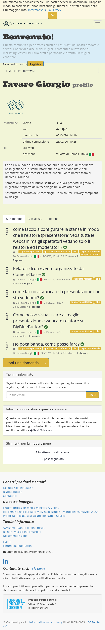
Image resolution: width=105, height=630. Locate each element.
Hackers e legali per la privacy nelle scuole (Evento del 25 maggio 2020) (50, 512)
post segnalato (53, 459)
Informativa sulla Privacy (44, 10)
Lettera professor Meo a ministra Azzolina (31, 508)
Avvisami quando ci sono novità (24, 528)
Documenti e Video (15, 536)
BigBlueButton (12, 492)
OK (53, 15)
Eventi (7, 542)
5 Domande (14, 219)
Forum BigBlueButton (17, 546)
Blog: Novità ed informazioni (22, 532)
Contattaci (10, 496)
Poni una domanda (22, 362)
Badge (53, 219)
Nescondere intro (15, 64)
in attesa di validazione (52, 452)
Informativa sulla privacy (45, 622)
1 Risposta (27, 283)
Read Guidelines (42, 430)
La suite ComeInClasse (18, 488)
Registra (35, 64)
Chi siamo (38, 568)
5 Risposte (35, 219)
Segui (92, 395)
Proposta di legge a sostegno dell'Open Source (34, 516)
